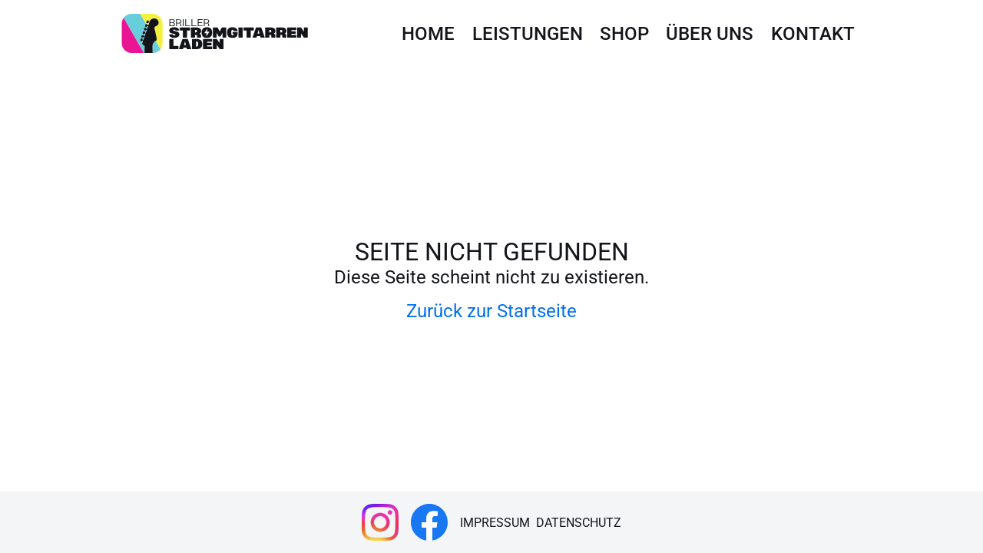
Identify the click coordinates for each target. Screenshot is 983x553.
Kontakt (813, 34)
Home (428, 34)
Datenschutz (578, 522)
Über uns (709, 34)
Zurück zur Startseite (491, 311)
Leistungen (527, 34)
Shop (624, 34)
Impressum (495, 522)
